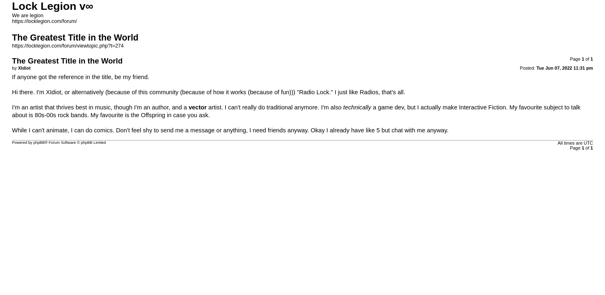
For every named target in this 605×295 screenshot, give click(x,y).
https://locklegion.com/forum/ (44, 21)
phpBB (39, 143)
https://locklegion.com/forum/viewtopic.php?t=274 (67, 46)
